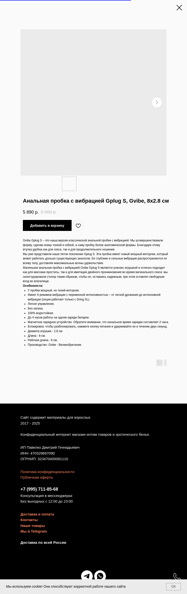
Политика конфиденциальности (47, 472)
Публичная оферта (36, 477)
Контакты (29, 520)
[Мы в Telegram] (87, 576)
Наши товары (32, 526)
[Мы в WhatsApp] (100, 576)
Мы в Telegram (33, 531)
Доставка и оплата (37, 514)
